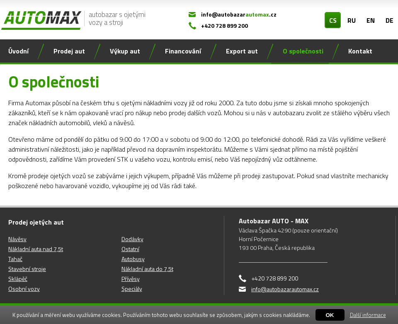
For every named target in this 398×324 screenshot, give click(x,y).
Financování (183, 51)
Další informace (368, 315)
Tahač (15, 258)
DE (389, 20)
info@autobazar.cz (239, 14)
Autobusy (133, 258)
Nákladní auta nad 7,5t (35, 248)
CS (333, 20)
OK (330, 315)
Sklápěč (17, 278)
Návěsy (17, 239)
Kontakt (360, 51)
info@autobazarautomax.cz (285, 289)
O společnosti (303, 51)
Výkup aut (125, 51)
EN (370, 20)
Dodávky (132, 239)
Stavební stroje (27, 268)
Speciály (131, 288)
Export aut (242, 51)
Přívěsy (130, 278)
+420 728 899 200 (224, 25)
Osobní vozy (24, 288)
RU (351, 20)
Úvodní (18, 51)
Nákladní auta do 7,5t (147, 268)
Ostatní (130, 248)
